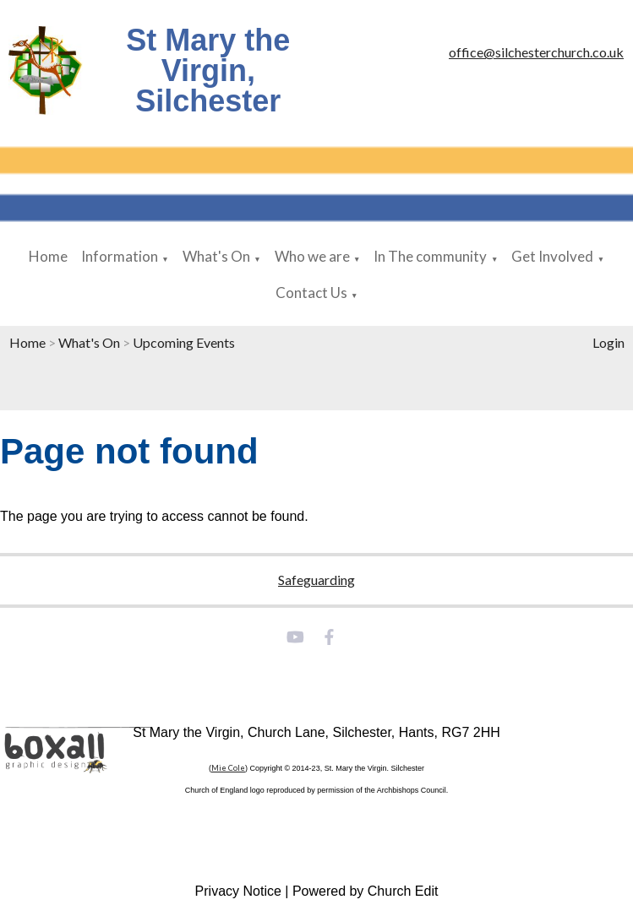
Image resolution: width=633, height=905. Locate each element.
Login (608, 342)
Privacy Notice (238, 891)
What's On (216, 256)
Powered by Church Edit (365, 891)
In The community (430, 256)
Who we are (312, 256)
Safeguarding (316, 580)
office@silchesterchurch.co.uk (536, 52)
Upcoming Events (184, 342)
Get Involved (552, 256)
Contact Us (311, 292)
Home (48, 256)
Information (119, 256)
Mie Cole (228, 767)
